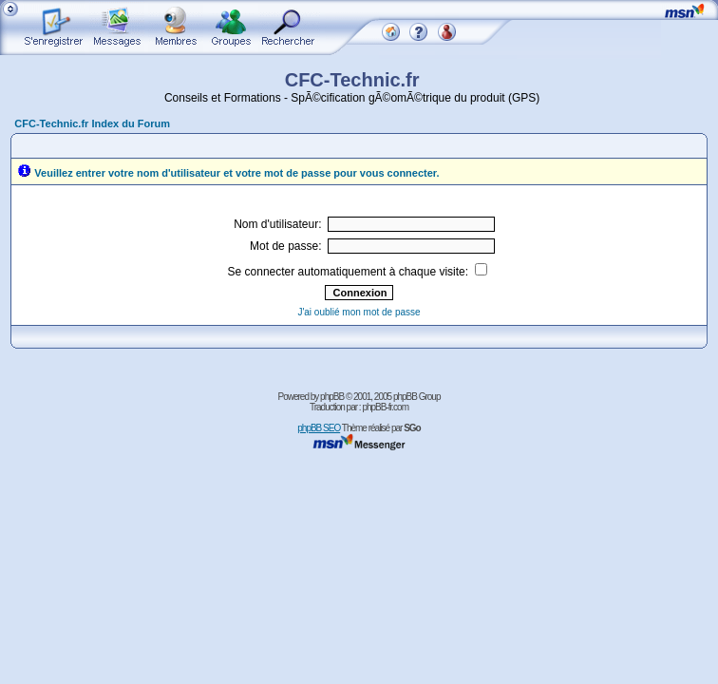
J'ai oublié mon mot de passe (358, 312)
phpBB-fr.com (385, 407)
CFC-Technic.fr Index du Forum (92, 123)
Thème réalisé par (381, 428)
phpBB (332, 396)
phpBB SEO (318, 428)
